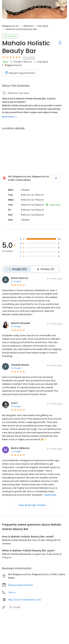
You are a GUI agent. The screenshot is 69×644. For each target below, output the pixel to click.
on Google (16, 281)
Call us (12, 592)
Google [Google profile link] (15, 607)
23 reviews (29, 57)
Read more (9, 116)
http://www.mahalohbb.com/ (24, 599)
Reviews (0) (45, 269)
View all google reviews (32, 505)
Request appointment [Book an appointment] (20, 73)
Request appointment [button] (20, 585)
